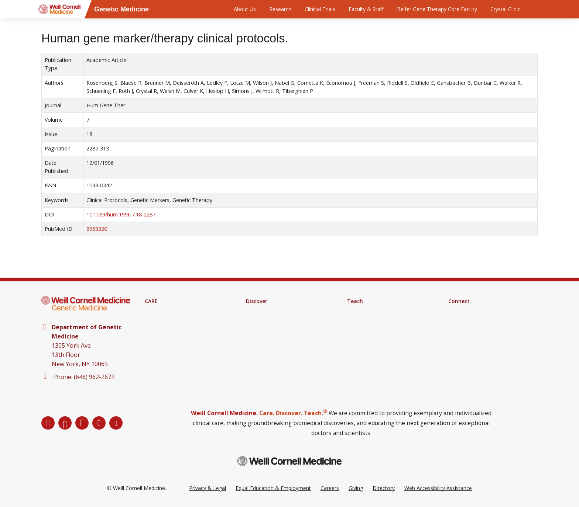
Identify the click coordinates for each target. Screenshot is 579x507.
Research (280, 9)
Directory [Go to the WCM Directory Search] (384, 488)
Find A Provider (163, 311)
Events (456, 340)
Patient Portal (161, 330)
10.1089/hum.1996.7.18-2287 (120, 214)
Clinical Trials (320, 9)
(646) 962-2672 (94, 377)
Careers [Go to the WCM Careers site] (330, 488)
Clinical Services (163, 320)
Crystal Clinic (505, 9)
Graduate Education (370, 320)
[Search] (539, 9)
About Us (245, 9)
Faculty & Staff (366, 9)
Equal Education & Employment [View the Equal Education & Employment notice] (273, 488)
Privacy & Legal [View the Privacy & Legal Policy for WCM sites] (207, 488)
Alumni (456, 320)
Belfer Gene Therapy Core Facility (437, 9)
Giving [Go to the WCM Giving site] (356, 488)
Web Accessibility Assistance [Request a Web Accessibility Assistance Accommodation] (438, 488)
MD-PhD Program (369, 330)
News (455, 330)
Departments (464, 311)
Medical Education (369, 311)
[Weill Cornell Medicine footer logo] (289, 461)
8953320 (96, 228)
